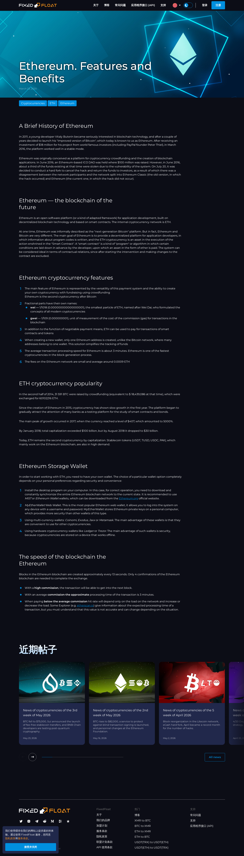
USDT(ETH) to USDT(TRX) (151, 847)
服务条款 (101, 831)
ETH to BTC (142, 837)
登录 (204, 5)
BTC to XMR (143, 826)
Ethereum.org (128, 498)
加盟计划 (101, 825)
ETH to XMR (143, 831)
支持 (163, 5)
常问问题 (120, 5)
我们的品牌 (103, 820)
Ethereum (67, 103)
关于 (96, 5)
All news (215, 757)
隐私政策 (101, 836)
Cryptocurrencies (33, 103)
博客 (106, 5)
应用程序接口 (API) (143, 5)
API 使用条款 (104, 847)
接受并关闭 (32, 846)
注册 (218, 5)
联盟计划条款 (104, 842)
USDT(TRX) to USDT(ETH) (151, 842)
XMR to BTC (143, 820)
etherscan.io (85, 605)
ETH (52, 103)
